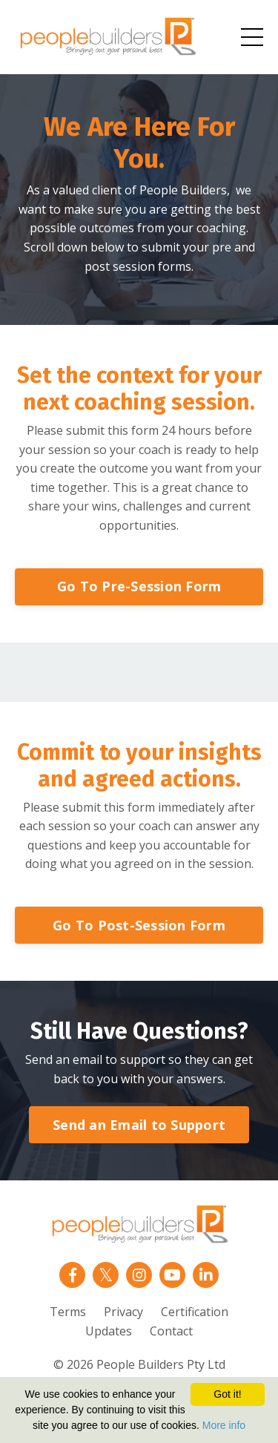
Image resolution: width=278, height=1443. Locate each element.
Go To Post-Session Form (139, 925)
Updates (108, 1331)
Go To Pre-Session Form (139, 586)
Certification (194, 1312)
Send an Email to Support (139, 1125)
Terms (68, 1312)
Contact (171, 1331)
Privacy (123, 1312)
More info (223, 1425)
